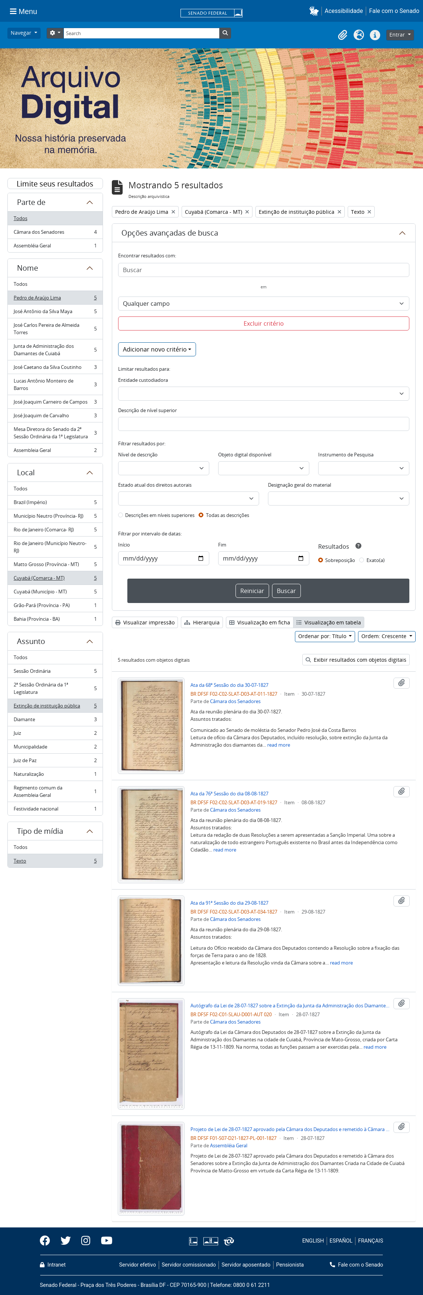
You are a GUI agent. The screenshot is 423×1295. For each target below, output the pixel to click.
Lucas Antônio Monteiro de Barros (55, 384)
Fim (222, 544)
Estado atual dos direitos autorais (155, 485)
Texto (55, 862)
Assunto (31, 641)
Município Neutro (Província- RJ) (55, 517)
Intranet (53, 1265)
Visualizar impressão (145, 622)
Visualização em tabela (328, 622)
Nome (27, 268)
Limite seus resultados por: (55, 184)
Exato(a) (376, 560)
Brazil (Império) (55, 504)
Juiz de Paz (55, 762)
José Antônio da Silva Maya (55, 313)
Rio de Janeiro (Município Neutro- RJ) (55, 547)
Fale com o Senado (394, 10)
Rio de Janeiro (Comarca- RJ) (55, 531)
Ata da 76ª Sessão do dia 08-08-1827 (229, 793)
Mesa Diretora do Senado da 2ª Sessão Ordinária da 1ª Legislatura (55, 433)
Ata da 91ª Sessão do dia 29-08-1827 (229, 903)
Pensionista (290, 1265)
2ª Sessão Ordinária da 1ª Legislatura (55, 688)
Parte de (31, 202)
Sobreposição (340, 560)
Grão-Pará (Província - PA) (55, 607)
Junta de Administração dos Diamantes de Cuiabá (55, 350)
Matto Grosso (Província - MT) (55, 566)
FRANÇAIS (370, 1241)
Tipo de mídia (40, 831)
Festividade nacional (55, 810)
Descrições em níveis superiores (160, 515)
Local (26, 472)
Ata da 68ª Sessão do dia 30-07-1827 (229, 685)
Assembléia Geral (55, 247)
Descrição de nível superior (147, 410)
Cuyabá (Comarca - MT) (55, 579)
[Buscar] (264, 270)
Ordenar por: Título (323, 636)
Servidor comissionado (189, 1265)
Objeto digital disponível (244, 454)
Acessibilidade (344, 10)
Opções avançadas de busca (169, 233)
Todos (20, 218)
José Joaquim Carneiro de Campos (55, 403)
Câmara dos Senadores (55, 233)
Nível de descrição (138, 454)
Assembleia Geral (55, 451)
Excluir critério (264, 323)
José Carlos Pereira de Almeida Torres (55, 329)
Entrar (397, 34)
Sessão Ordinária (55, 672)
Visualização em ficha (259, 622)
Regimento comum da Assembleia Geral (55, 791)
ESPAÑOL (341, 1241)
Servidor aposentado (245, 1265)
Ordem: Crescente (384, 636)
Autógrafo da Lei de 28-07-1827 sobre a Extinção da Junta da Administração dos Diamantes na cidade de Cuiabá (290, 1005)
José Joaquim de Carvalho (55, 417)
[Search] (141, 33)
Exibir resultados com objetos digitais (356, 659)
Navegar (22, 32)
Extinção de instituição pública (55, 707)
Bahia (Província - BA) (55, 620)
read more (278, 744)
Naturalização (55, 775)
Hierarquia (202, 622)
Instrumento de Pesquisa (346, 454)
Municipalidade (55, 748)
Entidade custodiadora (143, 380)
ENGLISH (313, 1241)
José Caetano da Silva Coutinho (55, 368)
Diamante (55, 721)
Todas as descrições (227, 515)
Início (124, 544)
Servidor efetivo (137, 1265)
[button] (315, 11)
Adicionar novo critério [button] (155, 349)
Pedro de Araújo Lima (55, 299)
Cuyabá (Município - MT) (55, 593)
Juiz (55, 734)
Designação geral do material (299, 485)
